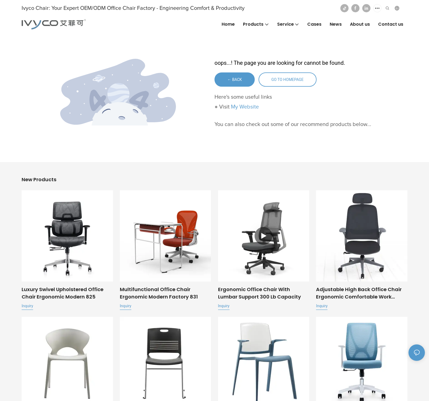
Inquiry (27, 306)
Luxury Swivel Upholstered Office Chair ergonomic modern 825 (62, 293)
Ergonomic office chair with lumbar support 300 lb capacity (259, 293)
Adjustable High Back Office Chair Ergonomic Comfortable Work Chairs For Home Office (359, 293)
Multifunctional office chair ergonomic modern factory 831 (159, 293)
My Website (245, 107)
